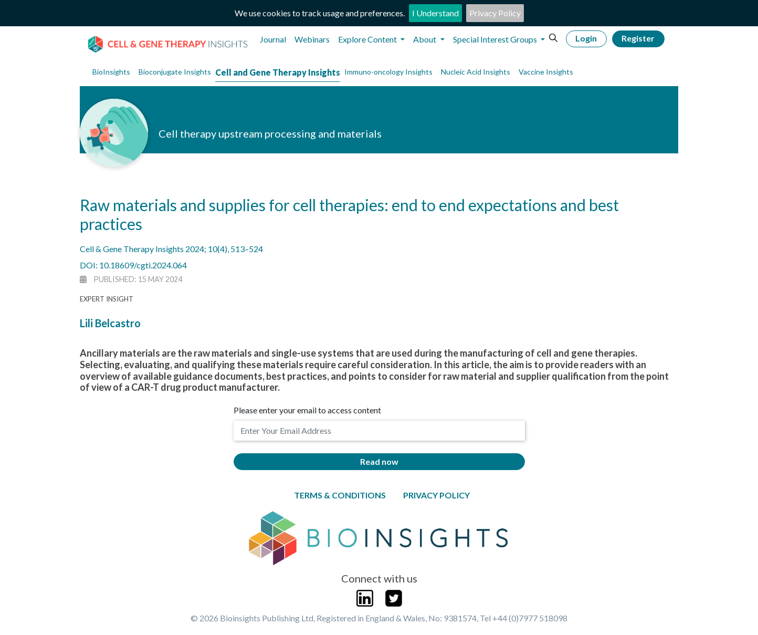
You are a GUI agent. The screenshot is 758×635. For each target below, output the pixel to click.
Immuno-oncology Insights (388, 71)
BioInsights (111, 71)
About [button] (425, 39)
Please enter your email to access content (307, 410)
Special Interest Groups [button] (496, 39)
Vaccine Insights (546, 71)
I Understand (435, 13)
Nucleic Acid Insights (475, 71)
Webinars (312, 39)
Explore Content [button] (368, 39)
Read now (379, 461)
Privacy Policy (495, 13)
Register (638, 38)
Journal (273, 39)
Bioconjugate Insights (175, 71)
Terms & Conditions (340, 495)
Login (586, 38)
